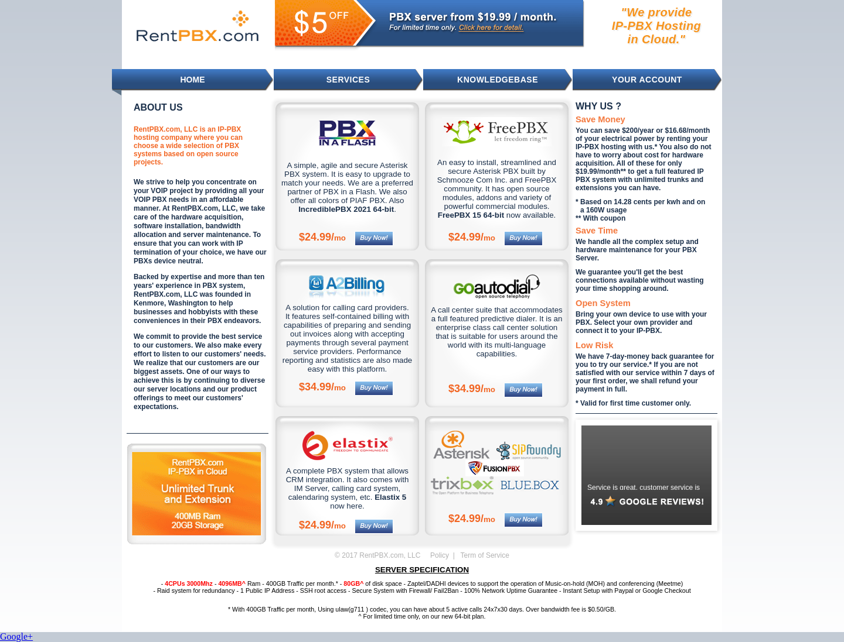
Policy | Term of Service (469, 555)
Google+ (16, 636)
